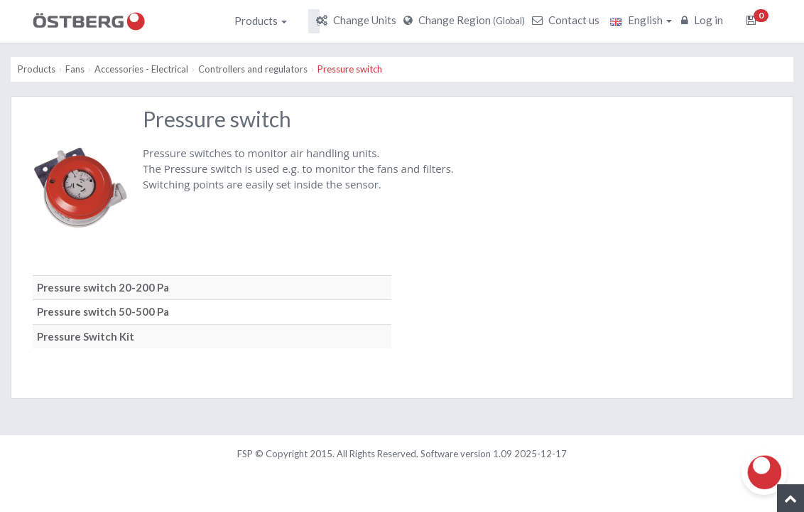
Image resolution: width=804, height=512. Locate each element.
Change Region (466, 20)
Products (260, 20)
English (641, 20)
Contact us (567, 20)
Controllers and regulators (253, 69)
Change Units (358, 20)
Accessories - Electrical (141, 69)
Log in (704, 20)
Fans (75, 69)
